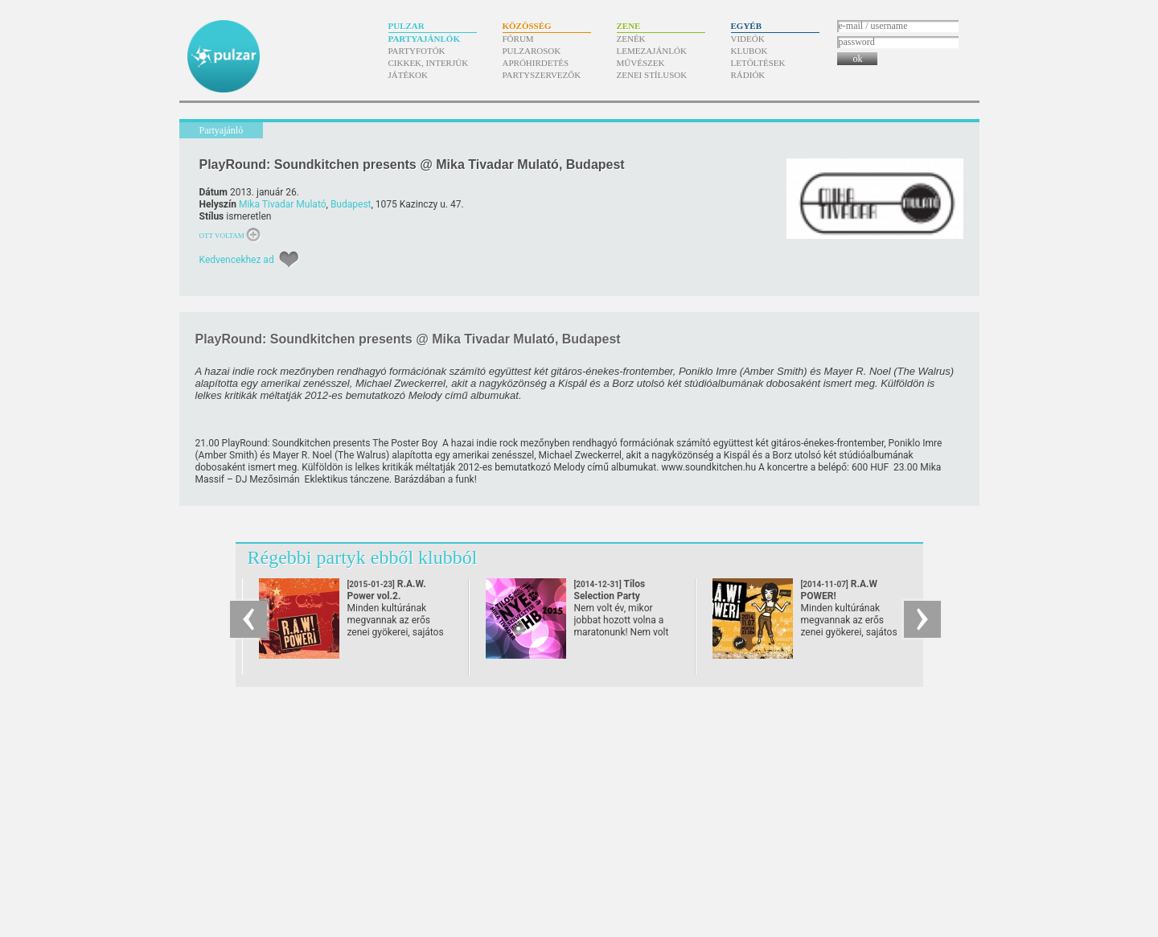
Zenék (631, 38)
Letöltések (758, 63)
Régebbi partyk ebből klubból (363, 557)
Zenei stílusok (652, 75)
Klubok (749, 50)
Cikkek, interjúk (428, 63)
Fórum (518, 38)
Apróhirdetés (536, 63)
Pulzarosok (532, 50)
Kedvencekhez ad (236, 259)
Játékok (408, 75)
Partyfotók (417, 50)
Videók (748, 38)
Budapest (351, 204)
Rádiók (748, 75)
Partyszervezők (542, 75)
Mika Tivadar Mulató (282, 204)
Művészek (641, 63)
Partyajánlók (424, 38)
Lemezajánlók (652, 50)
